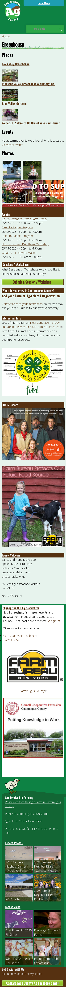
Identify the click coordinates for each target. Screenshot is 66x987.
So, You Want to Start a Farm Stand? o (22, 205)
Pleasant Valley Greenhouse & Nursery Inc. (28, 84)
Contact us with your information (22, 304)
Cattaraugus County (33, 691)
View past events (12, 145)
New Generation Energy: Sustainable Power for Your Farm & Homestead (32, 325)
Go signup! (53, 621)
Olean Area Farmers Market (19, 253)
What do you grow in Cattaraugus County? (28, 291)
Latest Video (13, 907)
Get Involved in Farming (19, 798)
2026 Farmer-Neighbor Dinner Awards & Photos (17, 866)
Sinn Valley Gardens (14, 103)
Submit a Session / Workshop (37, 282)
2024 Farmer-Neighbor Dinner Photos (44, 895)
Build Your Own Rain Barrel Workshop (25, 244)
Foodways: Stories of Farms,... (47, 932)
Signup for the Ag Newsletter (21, 608)
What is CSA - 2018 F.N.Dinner (18, 961)
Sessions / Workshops (15, 264)
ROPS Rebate (10, 405)
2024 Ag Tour (14, 899)
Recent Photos (14, 843)
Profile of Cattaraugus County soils (26, 814)
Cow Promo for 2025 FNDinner (19, 932)
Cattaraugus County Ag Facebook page (35, 983)
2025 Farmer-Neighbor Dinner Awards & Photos (45, 866)
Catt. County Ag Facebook (20, 636)
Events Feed (11, 640)
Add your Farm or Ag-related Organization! (31, 295)
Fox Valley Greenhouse (15, 64)
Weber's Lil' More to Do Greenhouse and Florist (31, 123)
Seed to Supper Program (17, 227)
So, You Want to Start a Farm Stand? (24, 219)
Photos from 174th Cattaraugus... (46, 961)
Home (6, 36)
